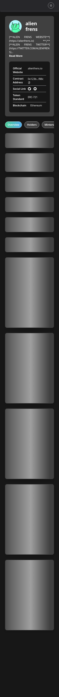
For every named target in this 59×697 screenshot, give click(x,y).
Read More (15, 56)
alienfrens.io (35, 68)
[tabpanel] (29, 381)
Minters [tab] (49, 124)
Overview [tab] (13, 124)
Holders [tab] (32, 124)
